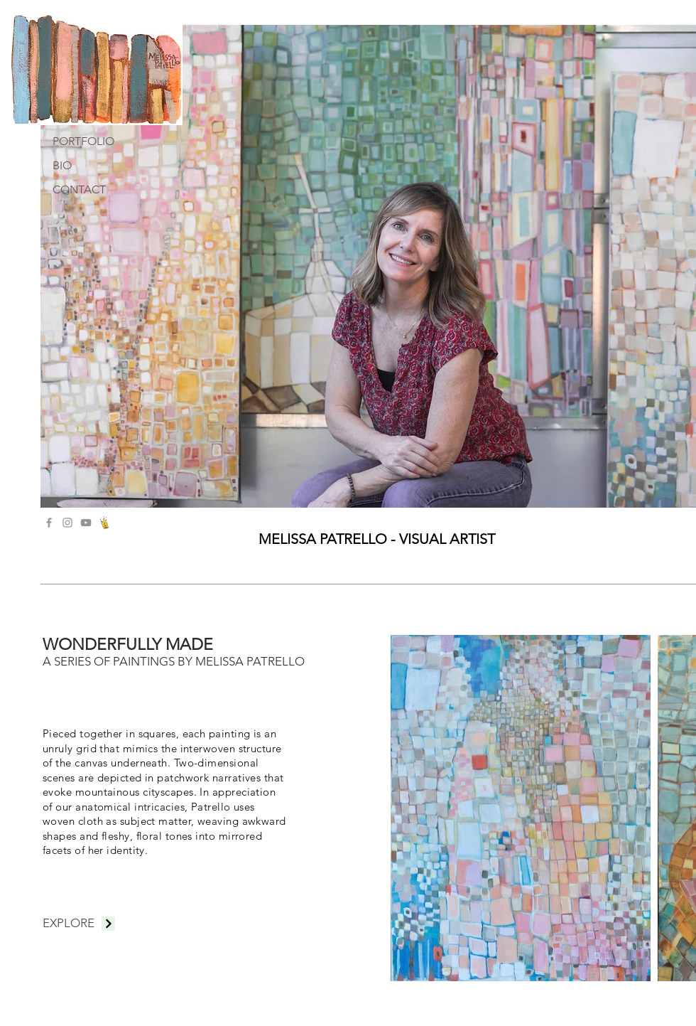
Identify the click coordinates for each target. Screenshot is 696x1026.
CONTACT (79, 189)
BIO (62, 165)
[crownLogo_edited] (104, 522)
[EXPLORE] (68, 923)
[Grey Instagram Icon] (67, 522)
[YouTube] (86, 522)
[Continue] (108, 924)
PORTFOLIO (83, 141)
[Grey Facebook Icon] (49, 522)
